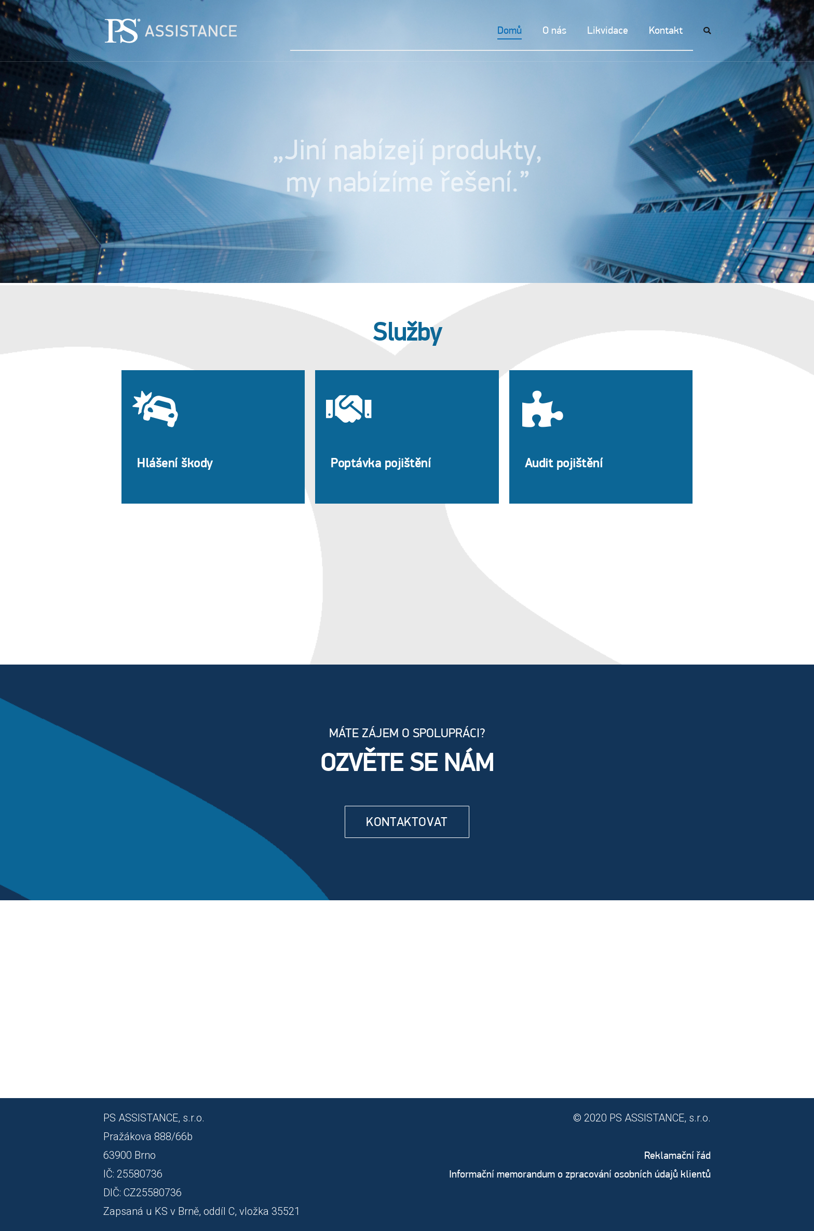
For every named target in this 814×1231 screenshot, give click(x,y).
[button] (407, 821)
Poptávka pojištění (381, 463)
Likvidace (607, 30)
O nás (554, 30)
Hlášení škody (175, 463)
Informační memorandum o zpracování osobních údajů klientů (580, 1174)
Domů (509, 30)
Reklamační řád (677, 1155)
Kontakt (666, 30)
